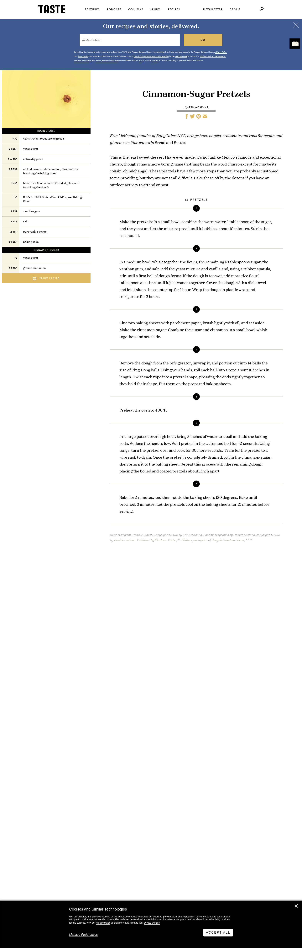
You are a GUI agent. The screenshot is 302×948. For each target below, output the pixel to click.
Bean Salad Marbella (146, 714)
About (235, 9)
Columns (136, 9)
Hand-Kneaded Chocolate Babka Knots (161, 738)
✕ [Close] (296, 906)
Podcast (114, 9)
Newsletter (213, 9)
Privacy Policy (103, 922)
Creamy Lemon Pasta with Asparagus (159, 761)
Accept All (218, 932)
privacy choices (152, 922)
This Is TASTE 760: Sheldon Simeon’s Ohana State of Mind (66, 741)
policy (141, 60)
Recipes (174, 9)
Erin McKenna (198, 107)
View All (27, 783)
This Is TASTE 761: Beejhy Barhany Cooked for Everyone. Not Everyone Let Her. (66, 716)
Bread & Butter (151, 583)
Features (92, 9)
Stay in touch (83, 847)
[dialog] (151, 924)
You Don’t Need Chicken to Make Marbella (63, 764)
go (203, 40)
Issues (156, 9)
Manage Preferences (83, 934)
